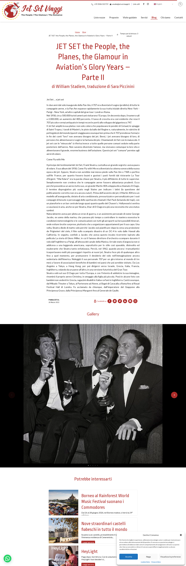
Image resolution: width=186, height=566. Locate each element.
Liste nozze (99, 17)
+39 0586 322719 (101, 4)
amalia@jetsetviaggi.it (121, 4)
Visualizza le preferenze (170, 557)
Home (77, 32)
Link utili (136, 4)
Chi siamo (165, 17)
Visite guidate (130, 17)
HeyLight (89, 551)
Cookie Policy (145, 562)
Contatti (178, 17)
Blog (154, 17)
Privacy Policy (156, 562)
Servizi (144, 17)
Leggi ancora (88, 542)
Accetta (128, 557)
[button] (181, 535)
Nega (148, 557)
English (158, 4)
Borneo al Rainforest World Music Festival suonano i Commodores (105, 501)
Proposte (114, 17)
